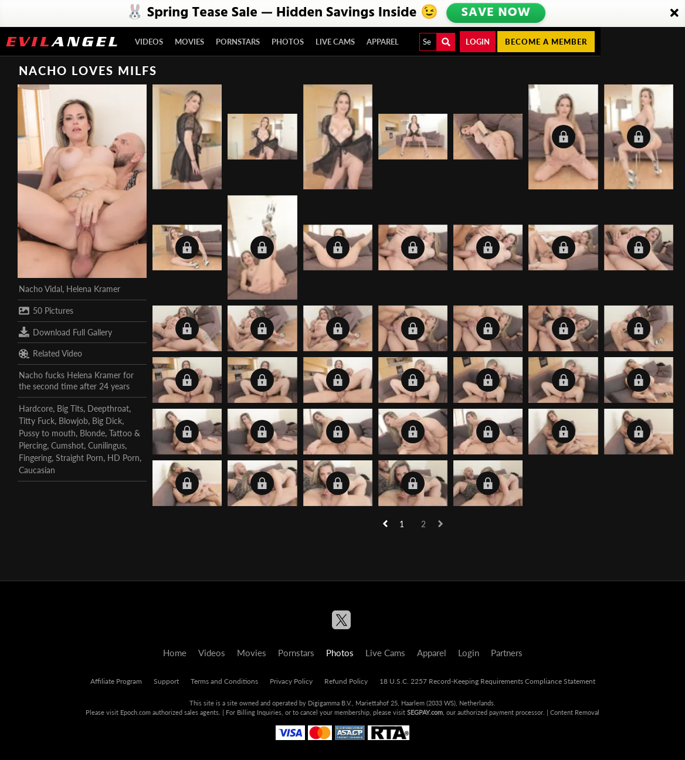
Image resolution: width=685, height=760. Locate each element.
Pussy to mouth (47, 433)
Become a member (546, 41)
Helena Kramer (93, 289)
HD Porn (123, 458)
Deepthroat (108, 408)
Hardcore (36, 408)
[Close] (674, 13)
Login (478, 41)
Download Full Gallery (65, 332)
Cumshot (67, 445)
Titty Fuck (37, 421)
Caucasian (37, 470)
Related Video (50, 353)
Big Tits (70, 408)
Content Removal (574, 712)
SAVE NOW (495, 13)
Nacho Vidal (40, 289)
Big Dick (107, 421)
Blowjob (73, 421)
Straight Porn (79, 458)
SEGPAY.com (425, 712)
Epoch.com (135, 712)
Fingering (35, 458)
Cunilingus (106, 445)
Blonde (92, 433)
